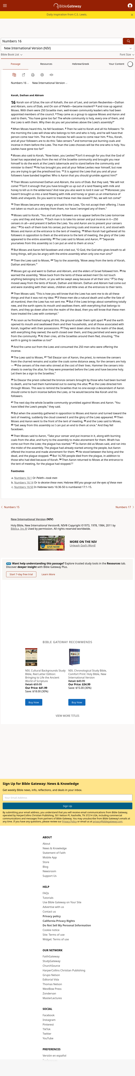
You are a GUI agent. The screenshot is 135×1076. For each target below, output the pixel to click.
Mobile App (50, 857)
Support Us (50, 876)
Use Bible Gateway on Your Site (62, 902)
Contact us (49, 911)
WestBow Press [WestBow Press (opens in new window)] (52, 989)
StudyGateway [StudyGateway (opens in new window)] (51, 961)
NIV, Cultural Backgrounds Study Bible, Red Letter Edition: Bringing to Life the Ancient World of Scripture (45, 676)
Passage (8, 63)
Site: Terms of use (54, 934)
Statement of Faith (54, 853)
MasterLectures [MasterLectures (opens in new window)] (52, 998)
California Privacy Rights (59, 921)
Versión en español (54, 1055)
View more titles (67, 716)
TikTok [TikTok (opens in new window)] (47, 1029)
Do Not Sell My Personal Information (67, 925)
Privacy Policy (69, 821)
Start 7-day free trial (21, 574)
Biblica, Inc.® (19, 529)
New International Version (28, 519)
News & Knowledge (55, 848)
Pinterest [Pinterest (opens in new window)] (48, 1024)
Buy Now (34, 702)
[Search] (128, 41)
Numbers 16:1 (23, 478)
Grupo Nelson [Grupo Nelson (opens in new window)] (51, 975)
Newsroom (49, 871)
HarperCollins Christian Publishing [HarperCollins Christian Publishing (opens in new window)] (64, 970)
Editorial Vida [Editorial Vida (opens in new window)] (51, 979)
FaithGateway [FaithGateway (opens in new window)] (51, 956)
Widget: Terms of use (56, 939)
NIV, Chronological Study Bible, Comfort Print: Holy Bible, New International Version (87, 674)
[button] (130, 5)
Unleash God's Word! (83, 545)
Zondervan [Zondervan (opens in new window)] (49, 993)
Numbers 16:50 (23, 487)
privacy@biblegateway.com (107, 821)
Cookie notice (51, 930)
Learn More (48, 574)
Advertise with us (53, 907)
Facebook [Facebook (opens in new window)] (49, 1015)
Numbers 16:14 (23, 482)
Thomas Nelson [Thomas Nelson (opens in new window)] (52, 984)
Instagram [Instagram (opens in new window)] (49, 1020)
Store (46, 862)
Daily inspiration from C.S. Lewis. (67, 14)
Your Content (65, 63)
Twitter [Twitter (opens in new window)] (47, 1033)
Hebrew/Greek (44, 63)
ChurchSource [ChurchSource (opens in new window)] (51, 966)
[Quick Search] (61, 41)
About (46, 843)
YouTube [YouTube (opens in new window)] (48, 1038)
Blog (45, 867)
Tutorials (48, 898)
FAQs (46, 893)
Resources (24, 63)
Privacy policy (52, 916)
